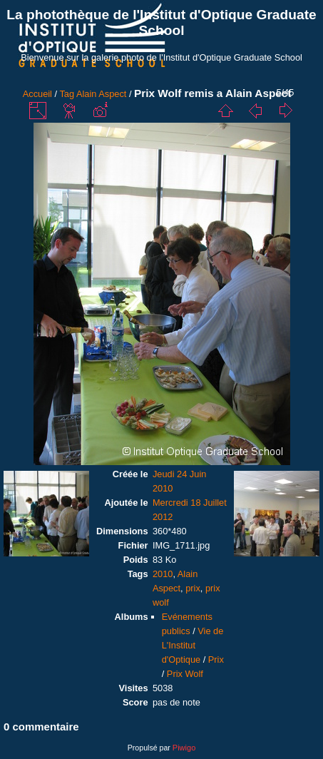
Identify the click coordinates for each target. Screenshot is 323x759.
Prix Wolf (185, 673)
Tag (66, 93)
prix (192, 588)
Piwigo (184, 747)
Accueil (37, 93)
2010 (163, 574)
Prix (216, 659)
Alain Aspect (101, 93)
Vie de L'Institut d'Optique (193, 645)
